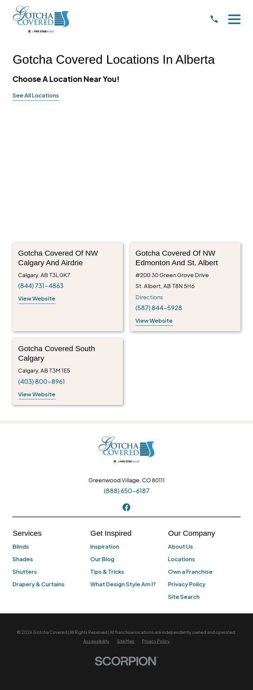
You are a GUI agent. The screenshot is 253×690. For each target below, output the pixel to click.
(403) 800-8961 (41, 381)
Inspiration (104, 546)
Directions (149, 297)
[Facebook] (126, 507)
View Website (36, 298)
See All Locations (36, 95)
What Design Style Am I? (123, 584)
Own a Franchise (190, 571)
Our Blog (102, 559)
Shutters (25, 571)
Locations (181, 559)
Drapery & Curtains (39, 584)
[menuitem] (96, 641)
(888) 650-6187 (127, 490)
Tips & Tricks (107, 571)
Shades (23, 559)
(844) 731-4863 (41, 285)
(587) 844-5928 (158, 307)
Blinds (21, 546)
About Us (180, 546)
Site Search (184, 596)
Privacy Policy (187, 584)
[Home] (41, 19)
